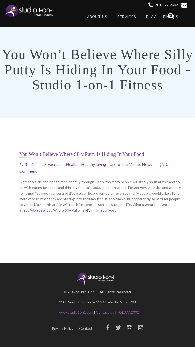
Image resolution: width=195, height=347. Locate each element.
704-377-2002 (163, 5)
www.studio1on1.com (75, 312)
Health (72, 164)
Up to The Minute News (130, 164)
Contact (85, 328)
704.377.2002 (128, 312)
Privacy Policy (62, 328)
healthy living (93, 164)
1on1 (26, 164)
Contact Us (105, 312)
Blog (151, 17)
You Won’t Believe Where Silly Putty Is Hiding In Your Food (81, 154)
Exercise (55, 164)
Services (126, 17)
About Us (97, 17)
